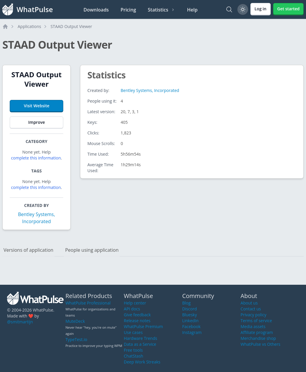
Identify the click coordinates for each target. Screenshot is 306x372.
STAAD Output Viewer (71, 26)
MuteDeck (75, 321)
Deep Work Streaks (142, 362)
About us (249, 303)
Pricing (128, 9)
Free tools (133, 350)
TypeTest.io (76, 339)
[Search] (229, 9)
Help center (135, 303)
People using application (92, 250)
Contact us (251, 309)
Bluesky (189, 314)
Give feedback (137, 314)
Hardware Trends (140, 338)
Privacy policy (254, 314)
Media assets (253, 326)
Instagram (192, 332)
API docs (132, 309)
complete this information (36, 158)
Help (192, 9)
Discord (189, 309)
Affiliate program (257, 332)
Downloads (96, 9)
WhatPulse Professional (87, 303)
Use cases (133, 332)
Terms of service (256, 320)
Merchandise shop (258, 338)
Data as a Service (140, 344)
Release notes (137, 320)
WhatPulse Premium (143, 326)
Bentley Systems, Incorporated (150, 90)
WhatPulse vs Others (260, 344)
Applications (29, 26)
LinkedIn (190, 320)
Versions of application (28, 250)
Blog (186, 303)
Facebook (191, 326)
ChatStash (133, 356)
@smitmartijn (20, 322)
